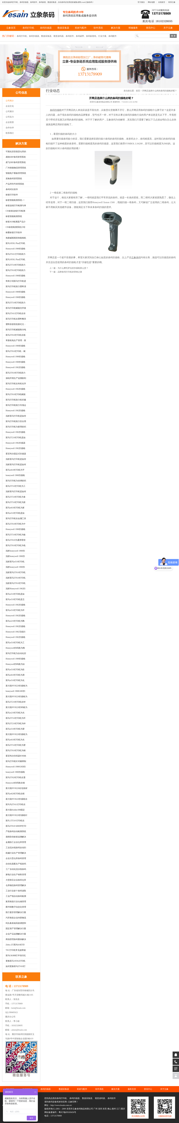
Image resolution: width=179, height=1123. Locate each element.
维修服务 (133, 28)
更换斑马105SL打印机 (15, 961)
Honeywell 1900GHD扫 (16, 767)
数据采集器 (63, 28)
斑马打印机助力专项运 (16, 405)
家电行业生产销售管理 (16, 874)
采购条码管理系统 (14, 178)
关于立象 (168, 28)
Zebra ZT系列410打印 (15, 945)
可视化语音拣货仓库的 (16, 151)
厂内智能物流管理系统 (16, 168)
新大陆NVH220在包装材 (16, 788)
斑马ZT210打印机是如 (15, 437)
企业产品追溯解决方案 (16, 934)
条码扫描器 (46, 28)
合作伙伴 (10, 128)
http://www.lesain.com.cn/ (61, 1105)
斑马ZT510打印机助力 (15, 265)
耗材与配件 (81, 28)
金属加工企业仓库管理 (16, 842)
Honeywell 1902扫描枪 (15, 367)
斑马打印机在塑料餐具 (16, 319)
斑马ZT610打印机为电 (15, 545)
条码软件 (70, 36)
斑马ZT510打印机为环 (15, 718)
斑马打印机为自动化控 (16, 653)
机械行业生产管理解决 (16, 853)
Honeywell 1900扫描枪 (15, 249)
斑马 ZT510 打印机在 (15, 821)
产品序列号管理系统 (15, 184)
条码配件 (112, 36)
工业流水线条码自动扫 (16, 848)
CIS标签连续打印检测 (15, 211)
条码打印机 (28, 28)
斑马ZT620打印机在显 (15, 777)
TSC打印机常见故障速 (16, 950)
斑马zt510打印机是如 (15, 513)
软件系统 (98, 28)
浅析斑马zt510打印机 (15, 562)
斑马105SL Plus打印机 (15, 243)
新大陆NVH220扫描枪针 (16, 815)
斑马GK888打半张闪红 (16, 955)
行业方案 (102, 36)
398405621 (13, 1012)
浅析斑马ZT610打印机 (15, 572)
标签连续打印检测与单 (16, 205)
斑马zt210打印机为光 (15, 713)
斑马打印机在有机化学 (16, 383)
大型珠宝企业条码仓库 (16, 880)
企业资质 (10, 122)
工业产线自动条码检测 (16, 896)
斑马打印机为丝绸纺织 (16, 481)
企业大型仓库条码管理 (16, 858)
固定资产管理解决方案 (16, 928)
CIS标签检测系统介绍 (15, 227)
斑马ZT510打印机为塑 (15, 745)
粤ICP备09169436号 (67, 1112)
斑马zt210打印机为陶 (15, 621)
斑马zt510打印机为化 (15, 680)
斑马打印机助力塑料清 (16, 286)
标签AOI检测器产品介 (16, 222)
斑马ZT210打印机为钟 (15, 723)
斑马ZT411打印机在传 (15, 313)
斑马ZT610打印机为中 (15, 524)
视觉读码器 (58, 36)
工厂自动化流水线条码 (16, 869)
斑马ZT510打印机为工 (15, 486)
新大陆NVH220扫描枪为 (16, 686)
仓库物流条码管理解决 (16, 885)
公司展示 (10, 111)
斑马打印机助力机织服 (16, 400)
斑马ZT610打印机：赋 (15, 351)
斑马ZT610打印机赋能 (15, 394)
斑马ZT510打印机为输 (15, 535)
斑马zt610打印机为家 (15, 508)
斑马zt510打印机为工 (15, 642)
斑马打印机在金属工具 (16, 518)
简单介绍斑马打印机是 (16, 281)
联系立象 (171, 2)
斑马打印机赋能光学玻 (16, 308)
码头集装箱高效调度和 (16, 923)
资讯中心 (150, 28)
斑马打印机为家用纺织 (16, 427)
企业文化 (10, 106)
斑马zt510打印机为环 (15, 610)
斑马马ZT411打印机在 (15, 804)
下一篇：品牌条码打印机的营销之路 (65, 272)
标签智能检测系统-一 (15, 200)
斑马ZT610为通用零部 (15, 540)
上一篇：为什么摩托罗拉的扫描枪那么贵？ (68, 268)
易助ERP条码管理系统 (16, 157)
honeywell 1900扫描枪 (15, 475)
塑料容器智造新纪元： (16, 324)
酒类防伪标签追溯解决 (16, 837)
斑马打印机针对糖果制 (16, 761)
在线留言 (161, 2)
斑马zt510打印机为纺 (15, 669)
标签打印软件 (12, 195)
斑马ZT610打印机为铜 (15, 750)
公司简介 (10, 101)
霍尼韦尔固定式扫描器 (16, 454)
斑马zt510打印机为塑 (15, 729)
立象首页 (11, 28)
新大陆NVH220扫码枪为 (16, 707)
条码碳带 (80, 36)
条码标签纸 (91, 36)
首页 (138, 91)
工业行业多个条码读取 (16, 891)
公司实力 (10, 117)
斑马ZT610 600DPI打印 (16, 826)
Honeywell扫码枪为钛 (15, 664)
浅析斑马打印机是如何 (16, 416)
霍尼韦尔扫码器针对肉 (16, 756)
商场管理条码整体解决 (16, 939)
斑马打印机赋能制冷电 (16, 330)
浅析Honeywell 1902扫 (15, 589)
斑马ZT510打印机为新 (15, 502)
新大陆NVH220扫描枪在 (16, 799)
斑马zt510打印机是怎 (15, 599)
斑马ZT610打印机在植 (15, 335)
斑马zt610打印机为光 (15, 740)
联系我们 (10, 133)
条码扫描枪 (146, 110)
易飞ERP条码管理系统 (16, 162)
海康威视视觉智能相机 (16, 238)
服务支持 (132, 1089)
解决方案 (115, 28)
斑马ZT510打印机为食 (15, 497)
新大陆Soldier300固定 (15, 810)
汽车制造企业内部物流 (16, 918)
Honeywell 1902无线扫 (15, 632)
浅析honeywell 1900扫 (15, 551)
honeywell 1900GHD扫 (15, 691)
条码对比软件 (12, 189)
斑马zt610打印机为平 (15, 470)
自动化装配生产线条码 (16, 864)
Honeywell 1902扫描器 (15, 443)
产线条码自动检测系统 (16, 831)
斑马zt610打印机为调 (15, 675)
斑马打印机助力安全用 (16, 421)
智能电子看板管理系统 (16, 173)
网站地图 (151, 2)
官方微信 (141, 2)
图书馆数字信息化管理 (16, 907)
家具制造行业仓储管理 (16, 901)
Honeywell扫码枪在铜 (15, 783)
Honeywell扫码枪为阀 (15, 648)
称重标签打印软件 (14, 232)
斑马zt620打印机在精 (15, 794)
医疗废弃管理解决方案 (16, 912)
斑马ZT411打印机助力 (15, 254)
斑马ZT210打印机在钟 (15, 702)
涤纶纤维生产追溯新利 (16, 378)
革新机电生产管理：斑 (16, 340)
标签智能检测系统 (14, 216)
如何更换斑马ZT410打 (15, 966)
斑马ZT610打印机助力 (15, 270)
